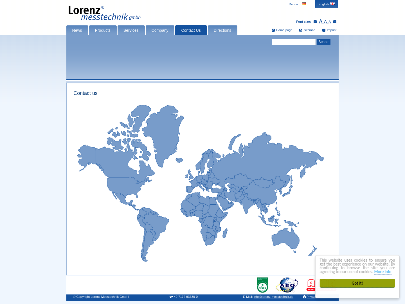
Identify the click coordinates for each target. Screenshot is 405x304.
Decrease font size (334, 21)
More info (383, 271)
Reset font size (325, 21)
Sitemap (309, 30)
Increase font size (315, 21)
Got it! (357, 283)
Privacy (312, 296)
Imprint (331, 30)
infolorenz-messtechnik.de (273, 296)
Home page (284, 30)
